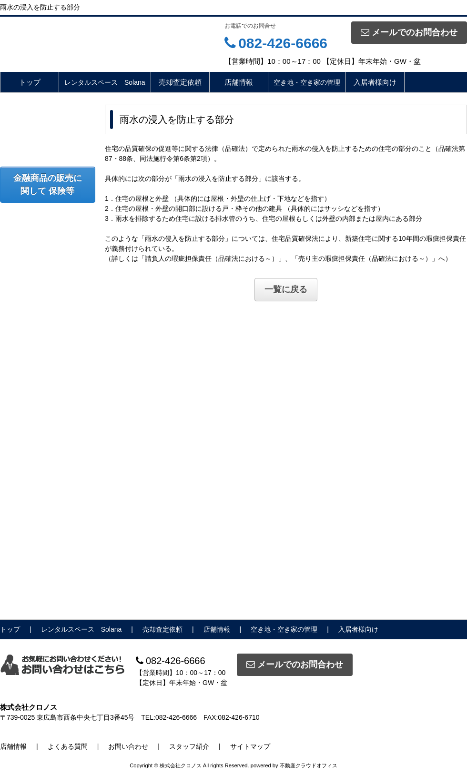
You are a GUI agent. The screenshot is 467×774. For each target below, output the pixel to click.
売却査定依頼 (180, 82)
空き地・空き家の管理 (307, 82)
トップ (30, 82)
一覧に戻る (285, 289)
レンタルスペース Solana (104, 82)
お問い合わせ (128, 746)
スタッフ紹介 (189, 746)
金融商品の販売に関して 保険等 (47, 184)
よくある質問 (68, 746)
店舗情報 (238, 82)
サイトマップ (250, 746)
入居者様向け (375, 82)
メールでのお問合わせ (409, 32)
